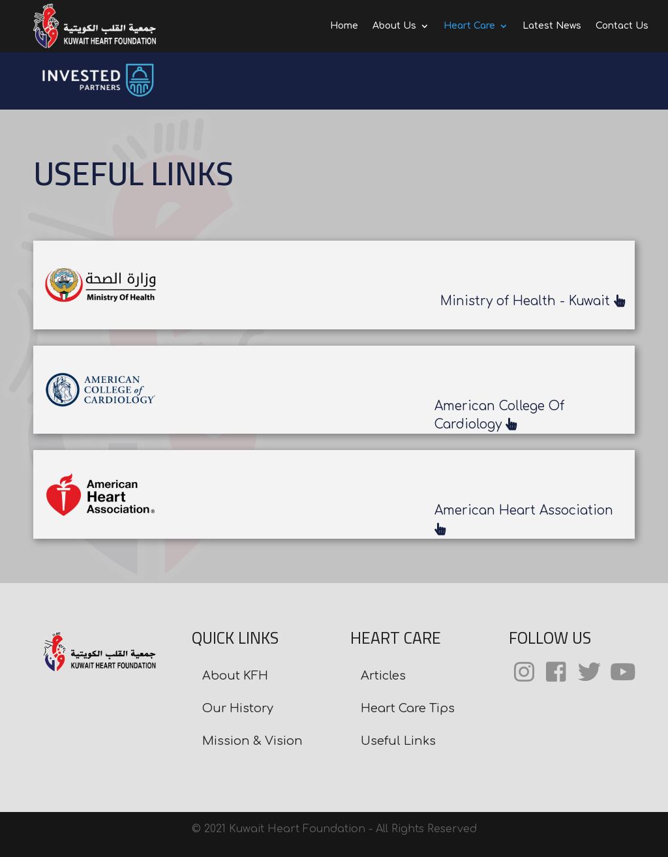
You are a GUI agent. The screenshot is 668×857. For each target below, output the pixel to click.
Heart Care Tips (408, 708)
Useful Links (398, 740)
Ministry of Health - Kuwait (532, 301)
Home (344, 26)
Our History (237, 708)
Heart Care (469, 26)
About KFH (235, 675)
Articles (383, 675)
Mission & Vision (252, 740)
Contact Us (622, 26)
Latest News (552, 26)
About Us (394, 26)
